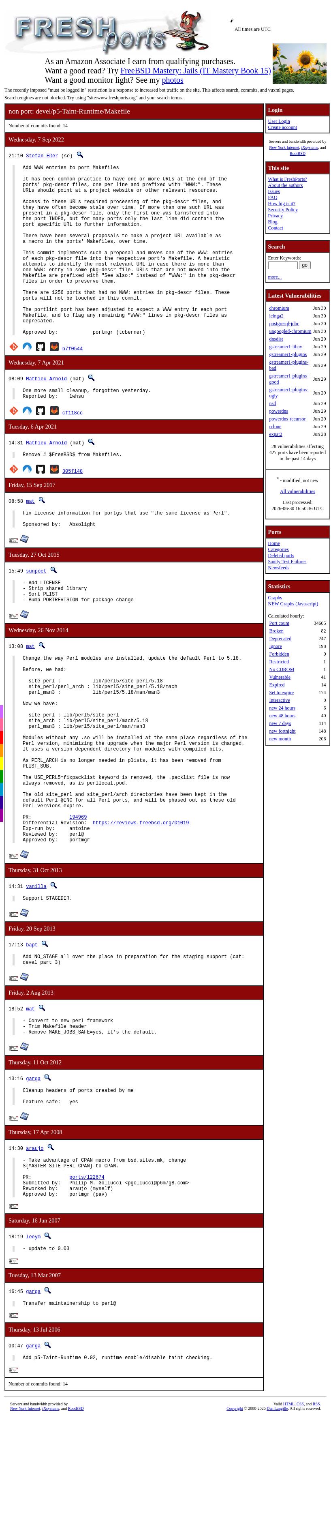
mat (30, 541)
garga (33, 1174)
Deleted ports (281, 555)
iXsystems (309, 147)
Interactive (279, 700)
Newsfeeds (278, 567)
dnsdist (276, 339)
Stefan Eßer (42, 155)
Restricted (279, 662)
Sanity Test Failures (287, 561)
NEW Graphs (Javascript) (293, 604)
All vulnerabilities (297, 491)
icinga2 (276, 316)
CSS (300, 1516)
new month (280, 739)
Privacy (275, 216)
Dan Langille (277, 1521)
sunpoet (36, 614)
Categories (278, 549)
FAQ (272, 197)
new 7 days (280, 723)
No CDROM (281, 669)
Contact (275, 228)
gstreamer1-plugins (288, 354)
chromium (279, 308)
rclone (275, 426)
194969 (78, 900)
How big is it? (281, 203)
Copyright (234, 1521)
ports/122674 (86, 1281)
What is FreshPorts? (287, 179)
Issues (274, 191)
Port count (279, 623)
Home (274, 543)
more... (275, 277)
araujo (34, 1247)
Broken (276, 631)
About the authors (285, 185)
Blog (272, 222)
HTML (289, 1516)
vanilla (36, 975)
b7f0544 (72, 385)
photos (172, 79)
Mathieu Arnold (46, 415)
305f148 (72, 511)
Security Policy (283, 209)
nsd (272, 403)
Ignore (275, 646)
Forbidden (279, 654)
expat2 (275, 434)
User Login (279, 121)
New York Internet (284, 147)
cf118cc (72, 451)
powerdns (278, 411)
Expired (276, 685)
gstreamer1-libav (285, 347)
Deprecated (280, 638)
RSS (316, 1516)
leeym (33, 1345)
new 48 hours (282, 715)
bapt (32, 1034)
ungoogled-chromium (290, 331)
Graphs (275, 598)
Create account (282, 127)
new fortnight (282, 731)
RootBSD (297, 153)
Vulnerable (279, 677)
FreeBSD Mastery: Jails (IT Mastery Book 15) (195, 70)
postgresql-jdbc (284, 323)
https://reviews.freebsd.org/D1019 (141, 907)
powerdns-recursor (287, 419)
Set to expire (281, 692)
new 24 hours (282, 708)
